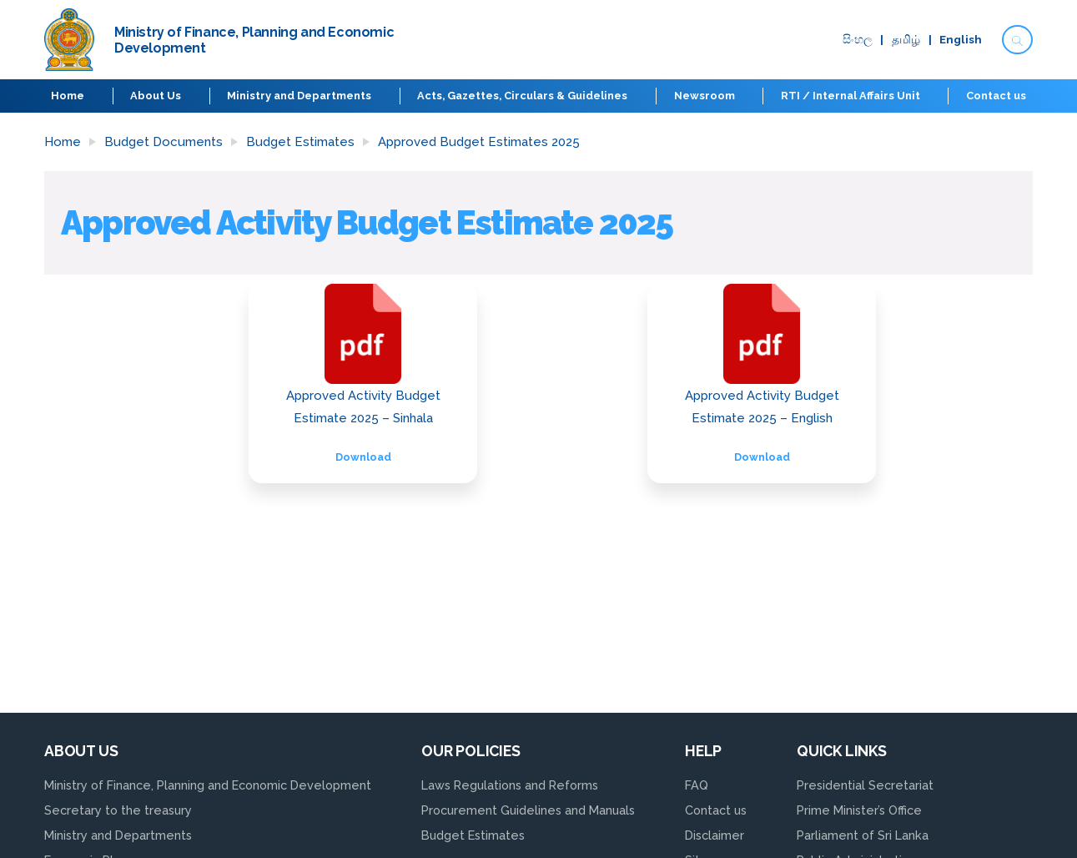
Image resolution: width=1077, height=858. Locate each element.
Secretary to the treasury (118, 810)
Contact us (996, 95)
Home (67, 95)
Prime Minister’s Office (859, 810)
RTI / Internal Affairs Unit (850, 95)
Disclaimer (714, 835)
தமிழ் (906, 40)
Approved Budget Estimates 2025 (479, 141)
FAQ (696, 785)
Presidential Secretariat (865, 785)
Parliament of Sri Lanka (863, 835)
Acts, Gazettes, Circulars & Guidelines (522, 95)
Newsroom (704, 95)
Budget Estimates (300, 141)
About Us (155, 95)
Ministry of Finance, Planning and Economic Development (207, 785)
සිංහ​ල (858, 40)
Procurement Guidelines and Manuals (528, 810)
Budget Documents (163, 141)
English (960, 40)
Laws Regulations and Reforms (509, 785)
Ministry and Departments (299, 95)
